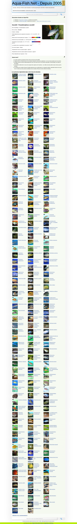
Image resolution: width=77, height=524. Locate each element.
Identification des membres (19, 10)
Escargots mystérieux (24, 19)
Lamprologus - (34, 370)
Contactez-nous (29, 10)
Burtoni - (35, 268)
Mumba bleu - (34, 313)
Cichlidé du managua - (50, 402)
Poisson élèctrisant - (19, 408)
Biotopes (43, 7)
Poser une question (49, 7)
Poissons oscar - (19, 153)
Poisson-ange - (19, 453)
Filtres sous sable (23, 21)
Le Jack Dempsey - (34, 204)
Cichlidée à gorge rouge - (34, 479)
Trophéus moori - (18, 491)
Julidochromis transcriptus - (49, 306)
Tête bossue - (18, 466)
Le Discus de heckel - (19, 472)
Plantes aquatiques (35, 7)
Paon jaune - (35, 153)
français (63, 3)
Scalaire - (34, 447)
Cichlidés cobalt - (34, 344)
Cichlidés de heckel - (19, 76)
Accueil (14, 7)
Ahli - (35, 460)
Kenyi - (18, 447)
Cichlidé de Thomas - (50, 102)
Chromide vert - (19, 249)
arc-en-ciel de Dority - (50, 261)
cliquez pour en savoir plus (48, 523)
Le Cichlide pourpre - (50, 415)
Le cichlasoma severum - (18, 293)
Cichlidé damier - (50, 300)
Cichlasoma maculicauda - (34, 504)
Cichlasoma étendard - (50, 197)
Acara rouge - (33, 274)
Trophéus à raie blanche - (50, 485)
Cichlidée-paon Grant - (35, 172)
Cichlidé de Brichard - (35, 185)
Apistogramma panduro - (18, 134)
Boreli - (50, 108)
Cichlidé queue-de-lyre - (50, 370)
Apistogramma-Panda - (35, 127)
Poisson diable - (19, 460)
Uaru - (34, 491)
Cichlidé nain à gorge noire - (19, 140)
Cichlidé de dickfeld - (35, 300)
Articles (19, 7)
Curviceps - (35, 319)
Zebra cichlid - (34, 338)
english (63, 2)
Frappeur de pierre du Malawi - (50, 338)
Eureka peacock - (49, 159)
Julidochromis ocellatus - (33, 325)
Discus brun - (33, 466)
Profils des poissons (26, 7)
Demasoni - (34, 434)
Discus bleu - (50, 466)
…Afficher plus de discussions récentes (43, 21)
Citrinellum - (33, 95)
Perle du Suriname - (35, 261)
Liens (35, 10)
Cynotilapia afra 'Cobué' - (50, 223)
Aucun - (34, 332)
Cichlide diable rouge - (50, 95)
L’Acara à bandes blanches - (50, 82)
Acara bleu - (34, 82)
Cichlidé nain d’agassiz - (18, 108)
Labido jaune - (18, 319)
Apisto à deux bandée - (35, 108)
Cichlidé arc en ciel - (35, 293)
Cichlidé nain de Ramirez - (34, 357)
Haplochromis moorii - (50, 229)
